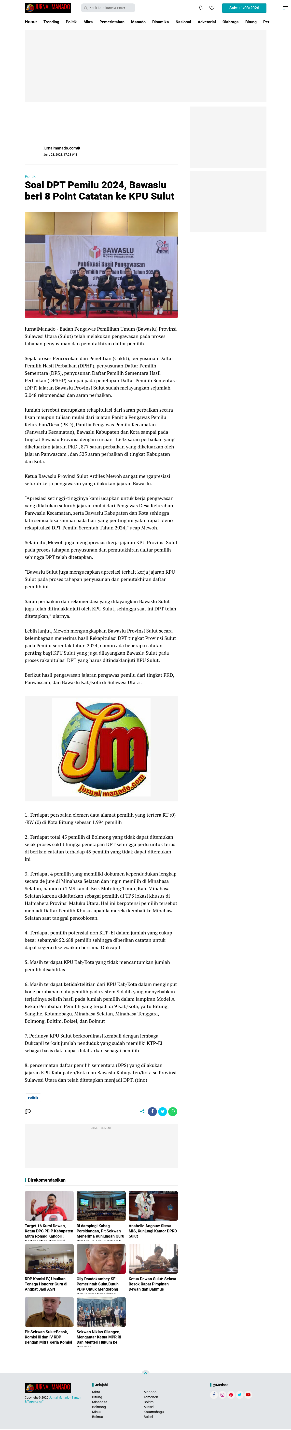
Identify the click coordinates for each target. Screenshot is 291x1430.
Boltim (148, 1403)
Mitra (92, 21)
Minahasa (99, 1403)
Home (31, 21)
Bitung (97, 1398)
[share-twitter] (161, 1112)
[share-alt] (139, 1112)
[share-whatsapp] (172, 1112)
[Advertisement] (145, 65)
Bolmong (99, 1408)
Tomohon (151, 1398)
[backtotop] (145, 1375)
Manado (148, 21)
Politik (74, 21)
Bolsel (148, 1418)
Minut (96, 1413)
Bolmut (97, 1418)
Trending (52, 21)
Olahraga (249, 21)
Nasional (197, 21)
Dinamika (172, 21)
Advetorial (223, 21)
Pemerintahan (119, 21)
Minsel (148, 1408)
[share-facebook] (150, 1112)
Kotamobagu (154, 1413)
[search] (108, 7)
